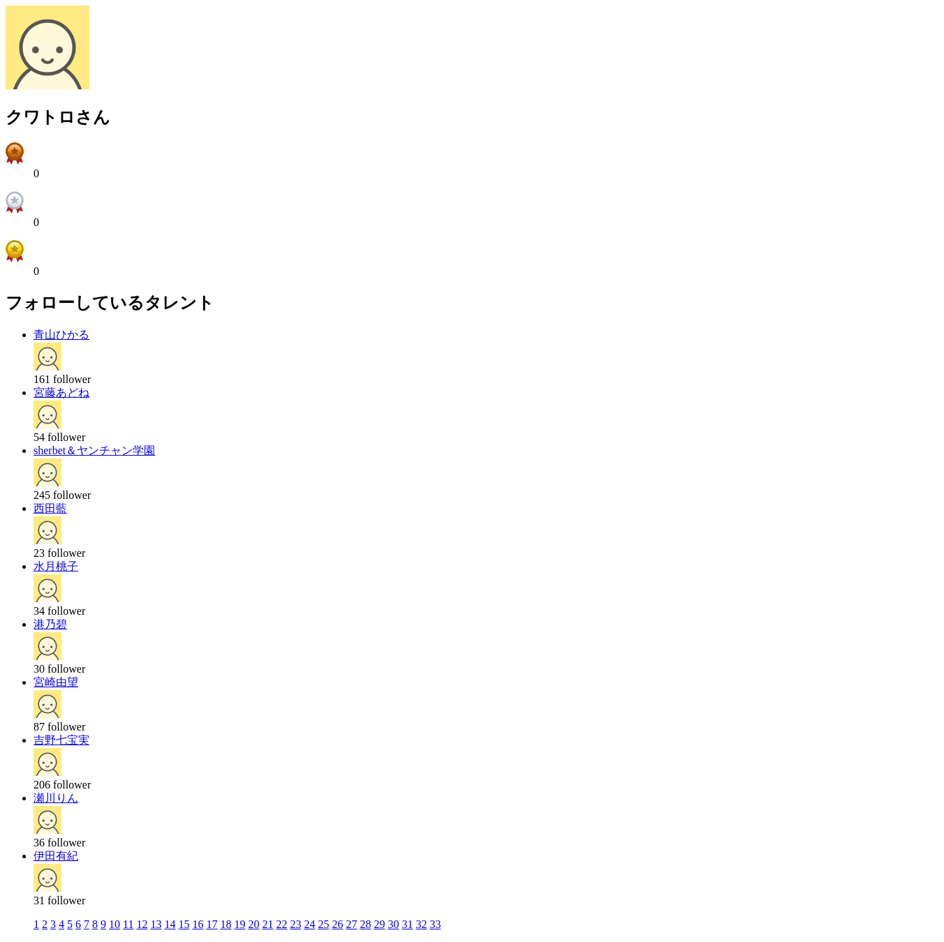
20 (253, 924)
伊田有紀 (56, 856)
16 (197, 924)
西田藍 (50, 508)
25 (323, 924)
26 (337, 924)
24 (309, 924)
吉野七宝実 (61, 740)
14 (169, 924)
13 (155, 924)
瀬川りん (56, 798)
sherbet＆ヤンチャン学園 (94, 450)
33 (435, 924)
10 (114, 924)
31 (407, 924)
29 (379, 924)
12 (141, 924)
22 (281, 924)
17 (211, 924)
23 (295, 924)
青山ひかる (61, 335)
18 (225, 924)
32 (421, 924)
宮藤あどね (61, 392)
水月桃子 (56, 566)
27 (351, 924)
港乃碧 (50, 624)
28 (365, 924)
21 (267, 924)
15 (183, 924)
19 (239, 924)
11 (128, 924)
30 (393, 924)
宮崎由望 (56, 682)
